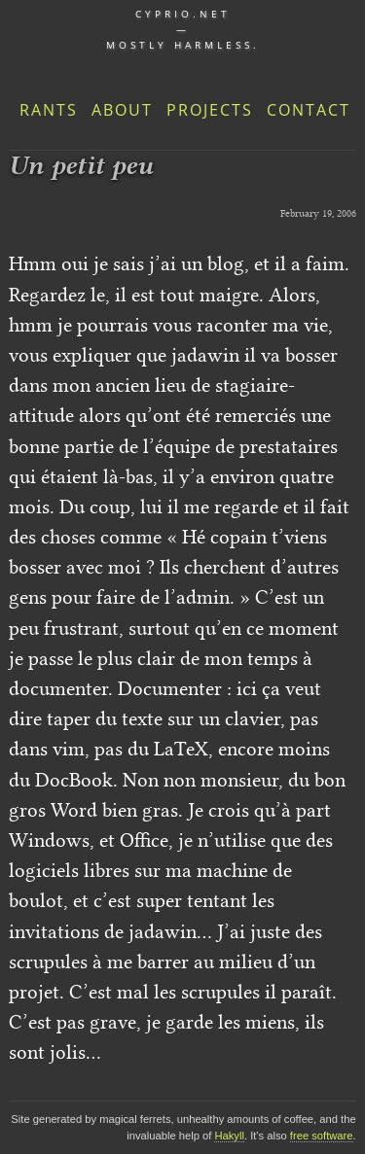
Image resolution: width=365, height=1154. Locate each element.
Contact (308, 110)
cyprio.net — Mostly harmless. (183, 29)
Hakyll (228, 1135)
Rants (48, 110)
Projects (209, 110)
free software (321, 1135)
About (122, 110)
